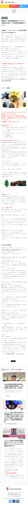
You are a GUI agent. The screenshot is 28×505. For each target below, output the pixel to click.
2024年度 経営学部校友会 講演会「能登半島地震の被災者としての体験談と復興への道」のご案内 (13, 386)
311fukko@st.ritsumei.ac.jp (14, 493)
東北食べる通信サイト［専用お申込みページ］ (12, 249)
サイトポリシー (12, 498)
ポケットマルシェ (20, 353)
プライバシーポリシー (20, 498)
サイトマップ (6, 498)
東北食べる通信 (10, 353)
